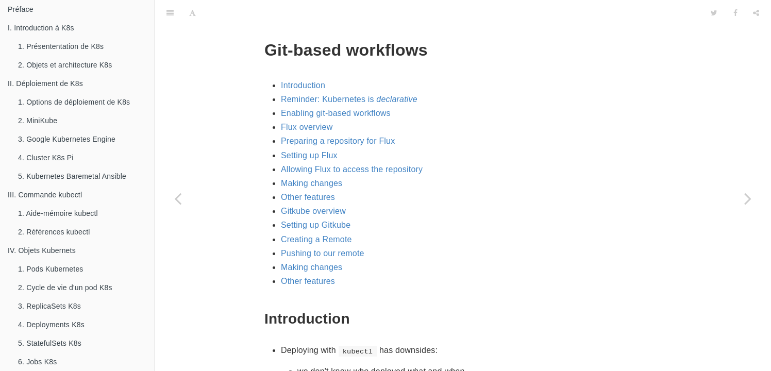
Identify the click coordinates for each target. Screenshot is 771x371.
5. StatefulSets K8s (49, 343)
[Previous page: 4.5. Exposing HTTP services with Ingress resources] (178, 198)
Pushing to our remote (322, 227)
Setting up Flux (309, 129)
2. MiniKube (37, 120)
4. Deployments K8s (51, 325)
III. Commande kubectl (45, 195)
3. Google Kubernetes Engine (66, 139)
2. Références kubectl (54, 232)
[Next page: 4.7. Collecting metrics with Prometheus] (748, 198)
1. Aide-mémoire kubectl (58, 213)
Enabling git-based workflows (336, 87)
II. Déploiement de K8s (45, 83)
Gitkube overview (313, 185)
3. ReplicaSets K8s (49, 306)
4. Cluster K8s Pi (46, 158)
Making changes (311, 157)
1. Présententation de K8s (61, 46)
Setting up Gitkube (315, 199)
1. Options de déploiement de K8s (74, 102)
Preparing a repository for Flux (338, 115)
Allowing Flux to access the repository (352, 143)
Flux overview (306, 101)
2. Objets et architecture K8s (65, 65)
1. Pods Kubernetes (50, 269)
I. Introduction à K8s (41, 28)
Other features (308, 171)
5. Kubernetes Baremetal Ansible (72, 176)
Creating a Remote (316, 213)
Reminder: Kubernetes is (349, 73)
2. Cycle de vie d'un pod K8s (65, 287)
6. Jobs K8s (37, 362)
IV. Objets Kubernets (42, 250)
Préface (20, 9)
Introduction (303, 59)
